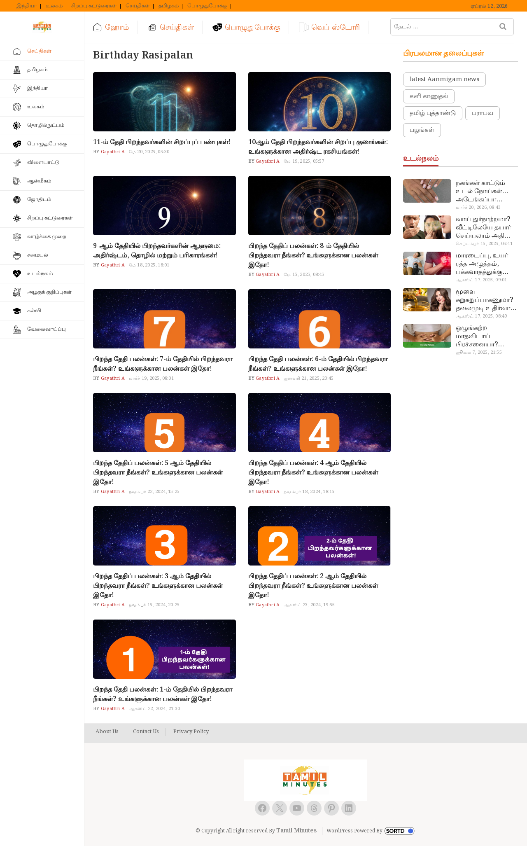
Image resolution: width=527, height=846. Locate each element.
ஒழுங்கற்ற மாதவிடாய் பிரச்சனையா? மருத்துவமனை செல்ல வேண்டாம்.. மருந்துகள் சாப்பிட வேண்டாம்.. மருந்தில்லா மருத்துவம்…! (485, 336)
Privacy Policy (191, 732)
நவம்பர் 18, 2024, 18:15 (309, 491)
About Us (107, 732)
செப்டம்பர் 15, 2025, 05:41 (484, 244)
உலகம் (54, 6)
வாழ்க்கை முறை (46, 236)
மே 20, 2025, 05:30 (149, 152)
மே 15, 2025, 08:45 (304, 274)
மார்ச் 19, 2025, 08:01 (151, 378)
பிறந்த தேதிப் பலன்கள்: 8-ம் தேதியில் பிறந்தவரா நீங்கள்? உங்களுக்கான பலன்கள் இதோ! (313, 255)
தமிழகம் (169, 6)
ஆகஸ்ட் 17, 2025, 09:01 (481, 280)
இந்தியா (26, 6)
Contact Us (146, 732)
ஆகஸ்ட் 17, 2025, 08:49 (481, 316)
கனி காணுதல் (429, 96)
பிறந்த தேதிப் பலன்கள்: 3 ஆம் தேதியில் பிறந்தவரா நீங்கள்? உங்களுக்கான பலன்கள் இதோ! (158, 586)
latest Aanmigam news (444, 79)
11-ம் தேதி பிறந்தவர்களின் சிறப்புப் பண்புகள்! (162, 142)
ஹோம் (117, 27)
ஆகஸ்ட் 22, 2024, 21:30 (154, 709)
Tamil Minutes (296, 830)
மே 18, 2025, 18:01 (149, 265)
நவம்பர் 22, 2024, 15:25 (154, 491)
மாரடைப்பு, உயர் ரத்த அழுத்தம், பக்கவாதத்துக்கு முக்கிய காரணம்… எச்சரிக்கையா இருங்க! (483, 264)
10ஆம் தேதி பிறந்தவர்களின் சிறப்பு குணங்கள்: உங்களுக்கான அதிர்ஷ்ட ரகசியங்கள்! (318, 147)
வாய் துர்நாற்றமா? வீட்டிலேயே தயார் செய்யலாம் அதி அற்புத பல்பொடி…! (485, 227)
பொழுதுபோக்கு (207, 6)
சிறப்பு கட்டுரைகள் (94, 6)
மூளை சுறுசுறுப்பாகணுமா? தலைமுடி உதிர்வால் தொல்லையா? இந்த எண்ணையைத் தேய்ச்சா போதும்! (485, 300)
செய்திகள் (138, 6)
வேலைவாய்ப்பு (46, 329)
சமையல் (37, 255)
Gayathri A (112, 152)
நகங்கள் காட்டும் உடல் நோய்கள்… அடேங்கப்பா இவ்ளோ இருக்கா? (483, 191)
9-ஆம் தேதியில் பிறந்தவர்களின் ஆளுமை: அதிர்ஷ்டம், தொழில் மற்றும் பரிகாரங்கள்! (157, 250)
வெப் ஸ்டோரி (335, 27)
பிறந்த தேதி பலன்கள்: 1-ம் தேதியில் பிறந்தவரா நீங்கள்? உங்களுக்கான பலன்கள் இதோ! (162, 694)
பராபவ (482, 113)
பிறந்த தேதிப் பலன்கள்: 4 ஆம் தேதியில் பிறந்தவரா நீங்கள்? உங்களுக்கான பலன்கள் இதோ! (313, 472)
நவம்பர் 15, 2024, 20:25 (154, 605)
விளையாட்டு (43, 162)
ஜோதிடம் (39, 199)
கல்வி (34, 310)
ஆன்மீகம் (39, 181)
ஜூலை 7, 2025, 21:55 (478, 352)
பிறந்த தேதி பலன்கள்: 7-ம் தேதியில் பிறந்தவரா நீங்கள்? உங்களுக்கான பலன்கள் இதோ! (162, 364)
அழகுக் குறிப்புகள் (49, 292)
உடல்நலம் (40, 273)
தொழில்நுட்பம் (45, 125)
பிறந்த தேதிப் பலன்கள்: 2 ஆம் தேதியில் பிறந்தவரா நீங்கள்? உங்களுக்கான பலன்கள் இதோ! (313, 586)
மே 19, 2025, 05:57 (304, 161)
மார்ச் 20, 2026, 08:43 (478, 207)
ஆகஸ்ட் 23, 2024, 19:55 (309, 605)
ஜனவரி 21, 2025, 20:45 (308, 378)
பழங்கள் (422, 130)
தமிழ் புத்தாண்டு (433, 113)
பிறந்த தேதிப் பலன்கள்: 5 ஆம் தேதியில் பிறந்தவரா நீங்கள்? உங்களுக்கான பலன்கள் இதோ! (158, 472)
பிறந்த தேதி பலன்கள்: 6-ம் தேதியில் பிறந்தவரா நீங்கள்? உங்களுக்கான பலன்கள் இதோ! (317, 364)
